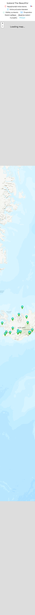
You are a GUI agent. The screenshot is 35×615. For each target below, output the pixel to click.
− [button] (2, 26)
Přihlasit (22, 18)
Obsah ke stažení (24, 15)
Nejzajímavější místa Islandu (17, 6)
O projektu (13, 18)
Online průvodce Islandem (19, 9)
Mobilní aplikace (10, 15)
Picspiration (28, 12)
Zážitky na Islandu (12, 12)
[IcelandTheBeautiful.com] (17, 3)
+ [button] (2, 23)
